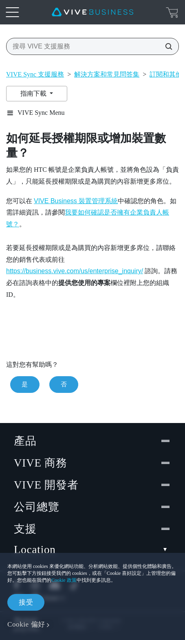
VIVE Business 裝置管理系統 (76, 200)
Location (92, 550)
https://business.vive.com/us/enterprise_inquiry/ (74, 270)
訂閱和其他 (166, 74)
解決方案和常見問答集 (106, 74)
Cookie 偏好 (26, 624)
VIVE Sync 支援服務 (35, 74)
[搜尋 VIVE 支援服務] (166, 46)
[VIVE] (92, 12)
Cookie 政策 (64, 580)
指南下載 (34, 93)
